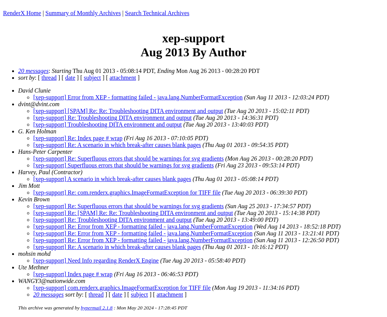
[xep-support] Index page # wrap (73, 274)
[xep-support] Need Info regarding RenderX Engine (96, 260)
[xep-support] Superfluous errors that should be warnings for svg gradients (123, 165)
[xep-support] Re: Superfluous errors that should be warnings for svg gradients (128, 158)
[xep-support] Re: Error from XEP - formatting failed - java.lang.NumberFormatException (142, 226)
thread (49, 77)
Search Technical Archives (157, 13)
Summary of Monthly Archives (83, 13)
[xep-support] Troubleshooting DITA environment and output (107, 124)
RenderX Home (22, 13)
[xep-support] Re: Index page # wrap (77, 138)
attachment (123, 77)
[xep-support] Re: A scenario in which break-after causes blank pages (117, 145)
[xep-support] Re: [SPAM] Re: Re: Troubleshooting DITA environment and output (133, 213)
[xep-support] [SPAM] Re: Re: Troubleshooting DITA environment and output (128, 111)
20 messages (33, 71)
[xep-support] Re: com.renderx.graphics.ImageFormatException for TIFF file (127, 192)
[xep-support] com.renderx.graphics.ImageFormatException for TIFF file (122, 288)
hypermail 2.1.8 (97, 308)
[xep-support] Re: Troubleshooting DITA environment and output (112, 117)
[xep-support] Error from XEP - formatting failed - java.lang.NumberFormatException (138, 97)
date (70, 77)
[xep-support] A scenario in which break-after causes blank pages (112, 179)
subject (92, 77)
